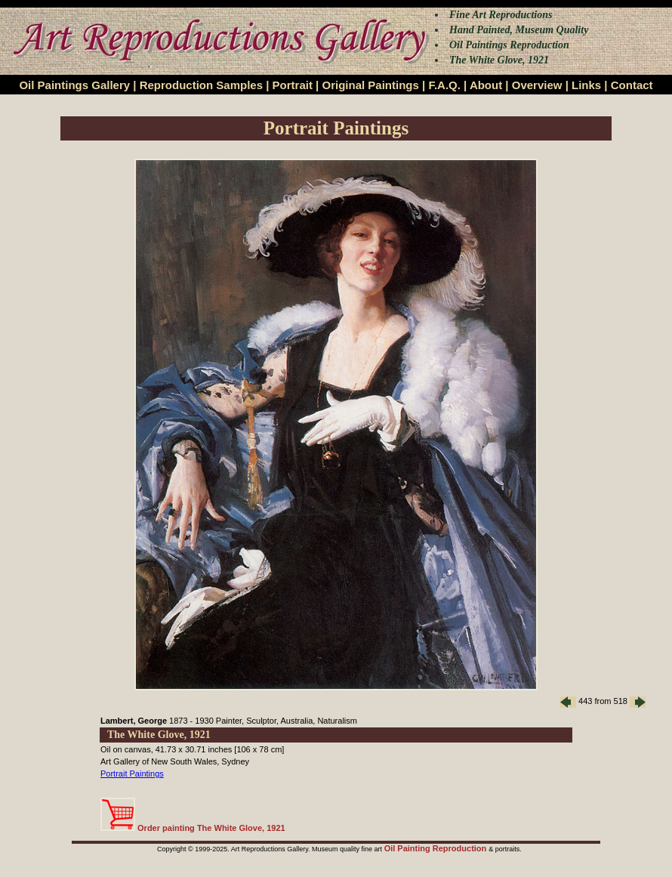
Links (586, 85)
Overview (537, 85)
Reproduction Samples (201, 85)
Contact (632, 85)
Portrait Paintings (132, 773)
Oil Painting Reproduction (436, 848)
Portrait (293, 85)
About (486, 85)
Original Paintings (370, 85)
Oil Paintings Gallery (74, 85)
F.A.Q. (444, 85)
